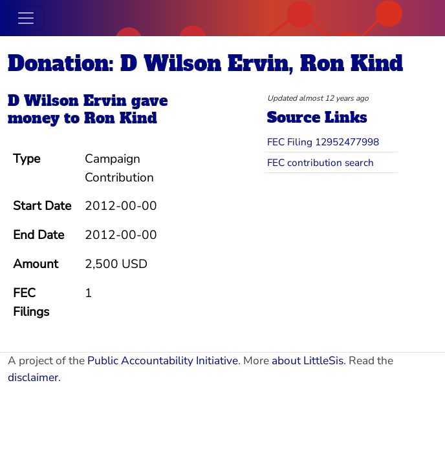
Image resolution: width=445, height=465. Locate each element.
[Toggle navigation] (26, 18)
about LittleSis (307, 360)
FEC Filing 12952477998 (323, 142)
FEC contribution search (320, 162)
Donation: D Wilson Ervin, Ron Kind (205, 64)
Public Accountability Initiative (162, 360)
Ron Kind (120, 118)
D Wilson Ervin (67, 100)
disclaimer (33, 377)
